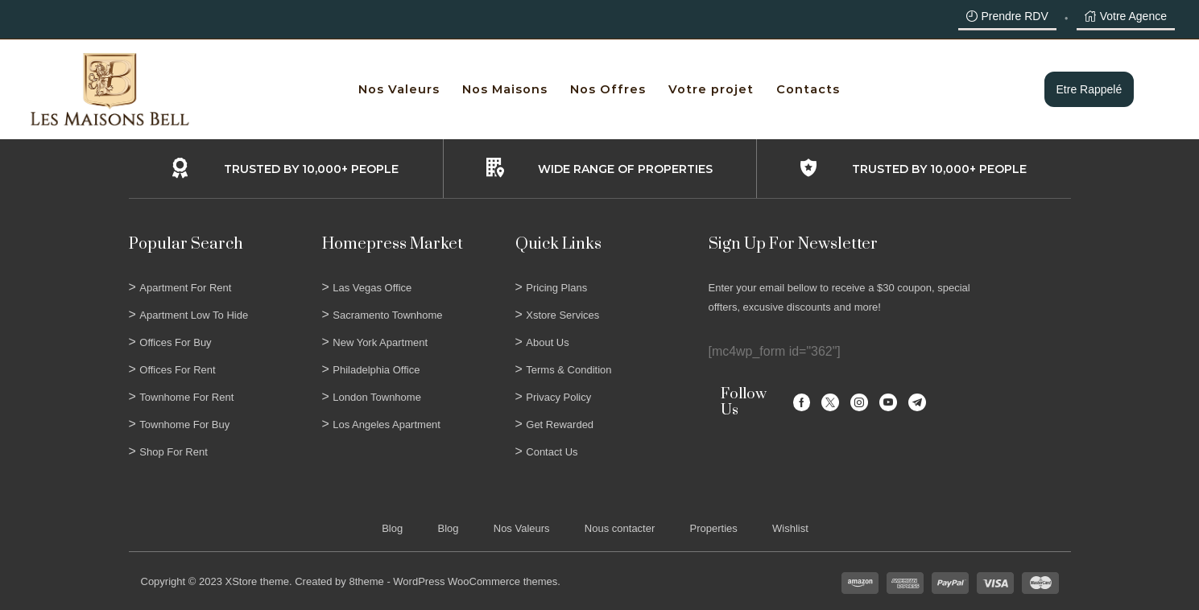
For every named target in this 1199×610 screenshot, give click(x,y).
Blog (392, 528)
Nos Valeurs (399, 89)
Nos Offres (608, 89)
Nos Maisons (505, 89)
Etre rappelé (1089, 89)
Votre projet (711, 89)
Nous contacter (620, 528)
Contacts (808, 89)
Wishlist (790, 528)
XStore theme (257, 581)
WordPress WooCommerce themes (475, 581)
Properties (714, 528)
